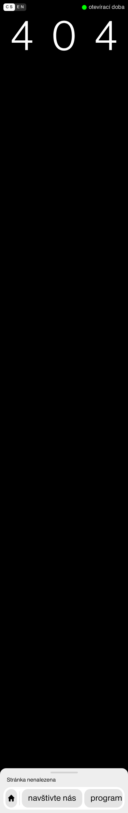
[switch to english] (41, 7)
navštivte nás (52, 798)
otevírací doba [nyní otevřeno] (107, 7)
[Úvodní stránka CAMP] (11, 798)
